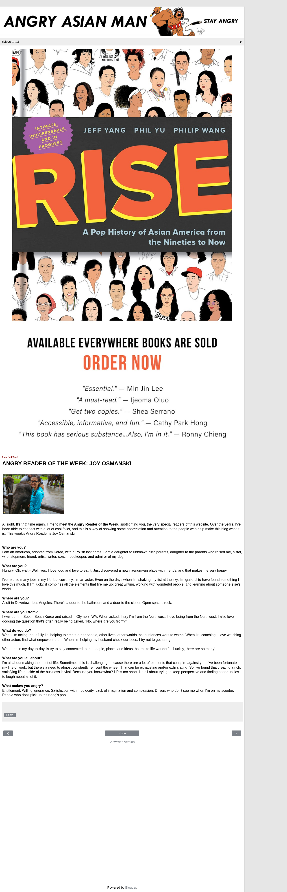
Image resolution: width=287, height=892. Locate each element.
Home (122, 733)
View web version (122, 742)
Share (9, 715)
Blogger (130, 887)
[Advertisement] (122, 813)
